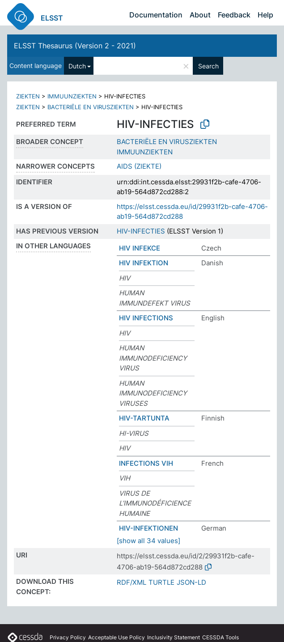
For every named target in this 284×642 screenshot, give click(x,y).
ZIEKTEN (28, 96)
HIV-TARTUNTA (144, 418)
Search (208, 66)
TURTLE (161, 582)
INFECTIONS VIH (146, 463)
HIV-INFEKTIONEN (148, 528)
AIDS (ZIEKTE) (139, 166)
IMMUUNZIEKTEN (72, 96)
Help (265, 14)
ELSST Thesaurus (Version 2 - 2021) (75, 45)
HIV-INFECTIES (141, 231)
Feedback (234, 14)
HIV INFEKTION (143, 263)
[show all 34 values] (148, 540)
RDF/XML (131, 582)
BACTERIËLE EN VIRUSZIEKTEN (90, 107)
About (200, 14)
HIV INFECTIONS (146, 318)
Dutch (77, 66)
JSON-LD (191, 582)
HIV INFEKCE (139, 248)
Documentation (155, 14)
